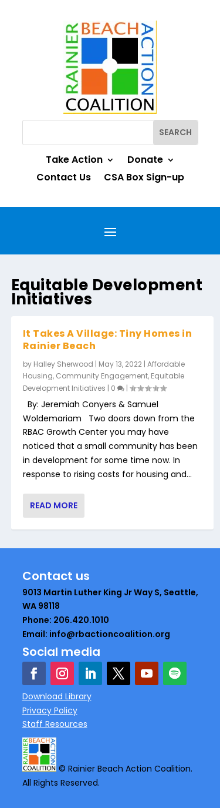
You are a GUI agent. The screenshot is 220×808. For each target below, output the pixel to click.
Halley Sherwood (63, 364)
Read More (53, 505)
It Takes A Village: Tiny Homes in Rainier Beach (107, 340)
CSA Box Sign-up (144, 178)
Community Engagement (102, 376)
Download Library (57, 696)
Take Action (74, 161)
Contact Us (63, 178)
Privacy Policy (49, 710)
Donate (145, 161)
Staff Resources (54, 724)
